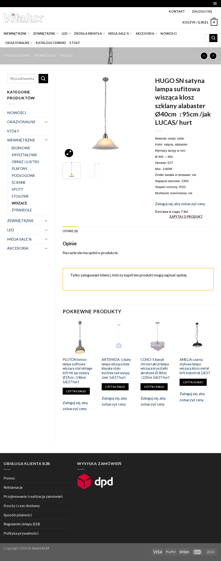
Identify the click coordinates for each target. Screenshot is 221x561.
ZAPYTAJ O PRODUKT (186, 216)
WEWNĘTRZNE (45, 56)
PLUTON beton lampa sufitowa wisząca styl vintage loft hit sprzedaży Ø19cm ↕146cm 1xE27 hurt (77, 371)
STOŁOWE (20, 196)
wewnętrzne (17, 33)
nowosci (169, 33)
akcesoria (146, 33)
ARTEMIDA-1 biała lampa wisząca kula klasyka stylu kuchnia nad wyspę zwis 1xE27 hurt (116, 368)
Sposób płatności (18, 515)
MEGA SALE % (19, 239)
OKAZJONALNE (18, 42)
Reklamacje (13, 487)
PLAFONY (19, 169)
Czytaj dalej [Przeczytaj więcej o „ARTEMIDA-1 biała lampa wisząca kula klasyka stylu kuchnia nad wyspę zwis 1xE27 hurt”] (115, 386)
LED (66, 33)
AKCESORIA (17, 248)
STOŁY (13, 131)
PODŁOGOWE (23, 176)
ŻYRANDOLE (22, 210)
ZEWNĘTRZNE (20, 220)
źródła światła (89, 33)
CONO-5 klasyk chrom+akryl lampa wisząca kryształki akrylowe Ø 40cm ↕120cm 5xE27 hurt (155, 368)
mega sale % (120, 33)
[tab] (70, 231)
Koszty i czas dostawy (22, 505)
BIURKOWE (21, 148)
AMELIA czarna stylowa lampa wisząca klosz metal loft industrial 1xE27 (195, 366)
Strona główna (17, 56)
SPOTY (17, 189)
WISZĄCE (66, 56)
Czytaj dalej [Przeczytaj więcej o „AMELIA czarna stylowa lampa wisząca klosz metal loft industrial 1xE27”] (193, 382)
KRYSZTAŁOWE (24, 155)
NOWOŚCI (16, 112)
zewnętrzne (45, 33)
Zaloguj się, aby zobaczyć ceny (180, 203)
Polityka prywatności (21, 533)
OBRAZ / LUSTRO (25, 162)
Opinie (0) (70, 231)
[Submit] (213, 38)
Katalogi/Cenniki (51, 43)
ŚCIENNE (19, 182)
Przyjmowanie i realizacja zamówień (33, 496)
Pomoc (9, 478)
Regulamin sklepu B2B (22, 524)
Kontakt (177, 11)
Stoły (74, 43)
